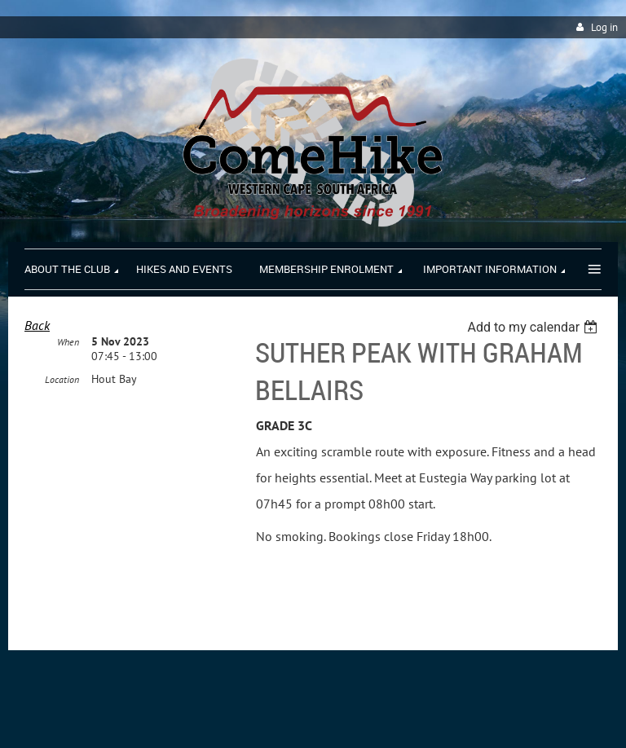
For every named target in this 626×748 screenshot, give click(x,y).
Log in (604, 27)
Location (62, 379)
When (68, 342)
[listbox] (534, 327)
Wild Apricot (476, 716)
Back (37, 325)
